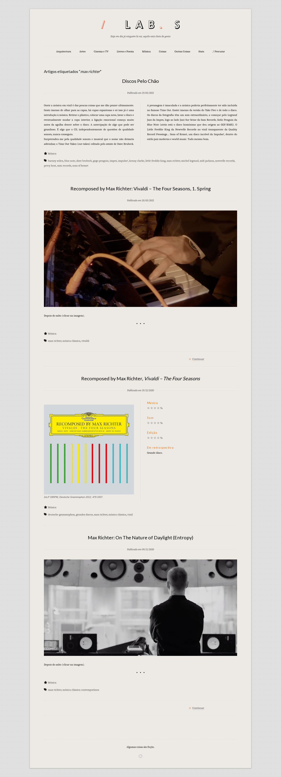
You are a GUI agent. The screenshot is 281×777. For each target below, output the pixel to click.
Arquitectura (63, 51)
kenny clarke (136, 160)
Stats (201, 51)
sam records (64, 165)
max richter (173, 160)
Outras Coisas (182, 51)
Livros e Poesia (125, 51)
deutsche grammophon (61, 514)
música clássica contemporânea (81, 689)
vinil (130, 514)
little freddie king (155, 160)
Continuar (198, 359)
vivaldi (85, 340)
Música (146, 51)
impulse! (123, 160)
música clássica (71, 340)
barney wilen (55, 160)
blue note (69, 160)
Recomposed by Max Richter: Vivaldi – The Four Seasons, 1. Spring (140, 188)
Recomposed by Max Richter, (140, 378)
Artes (82, 51)
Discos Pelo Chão (140, 81)
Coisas (162, 51)
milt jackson (207, 160)
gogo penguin (101, 160)
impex (113, 160)
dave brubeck (84, 160)
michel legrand (190, 160)
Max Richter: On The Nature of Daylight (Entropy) (140, 537)
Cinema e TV (101, 51)
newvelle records (225, 160)
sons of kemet (80, 165)
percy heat (50, 165)
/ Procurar (219, 51)
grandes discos (84, 514)
